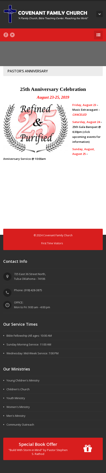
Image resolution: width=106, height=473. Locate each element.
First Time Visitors (52, 243)
